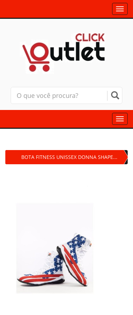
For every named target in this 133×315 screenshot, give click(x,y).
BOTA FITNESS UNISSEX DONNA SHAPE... (69, 157)
